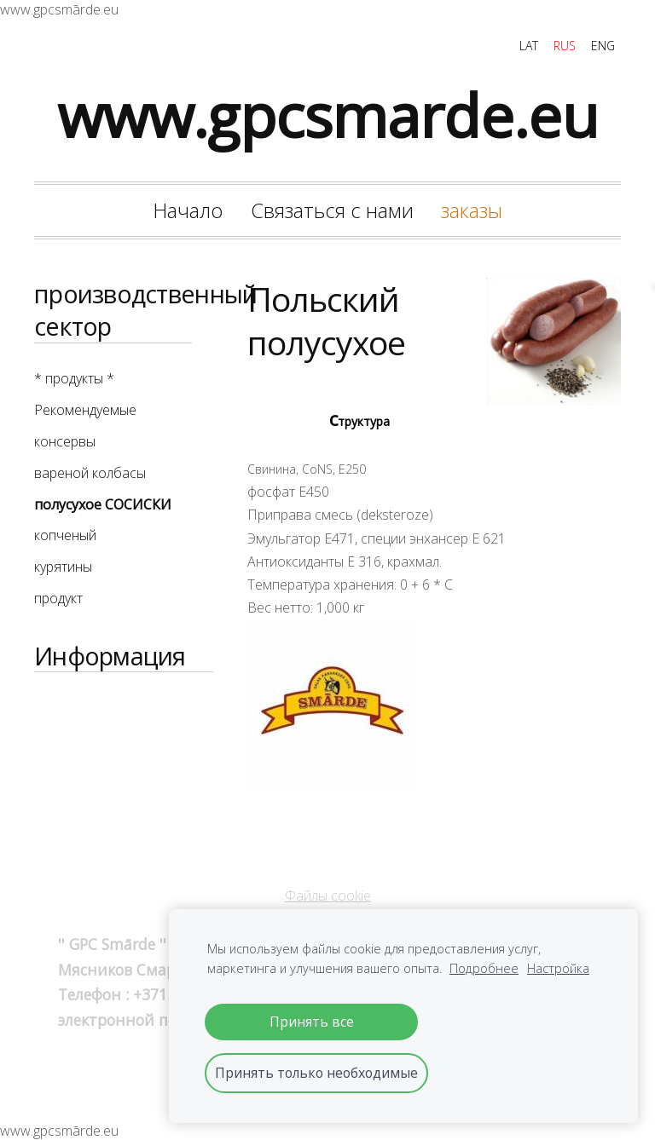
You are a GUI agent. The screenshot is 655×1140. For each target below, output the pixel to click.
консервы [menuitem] (65, 441)
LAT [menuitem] (528, 45)
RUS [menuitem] (565, 45)
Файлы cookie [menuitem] (328, 895)
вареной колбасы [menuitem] (90, 472)
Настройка (558, 968)
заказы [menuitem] (471, 210)
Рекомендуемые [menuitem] (85, 409)
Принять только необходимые (316, 1072)
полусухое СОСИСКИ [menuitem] (102, 504)
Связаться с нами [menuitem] (332, 210)
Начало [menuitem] (188, 210)
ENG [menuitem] (603, 45)
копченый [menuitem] (65, 535)
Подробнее (484, 968)
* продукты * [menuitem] (74, 378)
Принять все (312, 1021)
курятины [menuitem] (63, 566)
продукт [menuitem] (58, 598)
